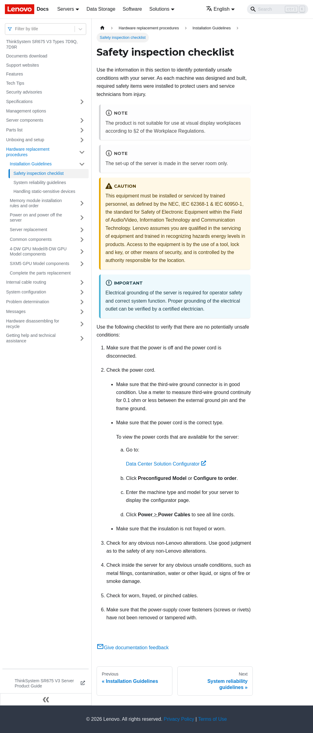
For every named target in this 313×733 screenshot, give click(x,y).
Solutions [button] (159, 9)
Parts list (14, 129)
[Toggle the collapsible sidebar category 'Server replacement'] (82, 230)
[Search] (277, 9)
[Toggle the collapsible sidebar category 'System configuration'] (82, 292)
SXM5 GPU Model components (39, 263)
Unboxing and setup (25, 139)
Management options (26, 111)
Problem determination (27, 301)
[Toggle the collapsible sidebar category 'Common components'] (82, 240)
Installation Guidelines (31, 163)
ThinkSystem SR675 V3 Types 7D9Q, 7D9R (42, 44)
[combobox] (15, 28)
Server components (24, 120)
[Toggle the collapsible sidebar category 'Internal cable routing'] (82, 282)
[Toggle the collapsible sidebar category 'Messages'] (82, 312)
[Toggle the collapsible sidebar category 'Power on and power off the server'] (82, 218)
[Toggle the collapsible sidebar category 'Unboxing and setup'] (82, 140)
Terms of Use (212, 719)
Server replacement (28, 229)
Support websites (22, 65)
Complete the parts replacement (40, 273)
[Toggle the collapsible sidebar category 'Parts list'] (82, 130)
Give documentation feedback (133, 647)
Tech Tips (15, 83)
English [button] (218, 9)
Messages (16, 311)
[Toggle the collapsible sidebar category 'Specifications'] (82, 102)
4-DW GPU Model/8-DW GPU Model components (38, 251)
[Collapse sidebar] (46, 699)
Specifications (19, 101)
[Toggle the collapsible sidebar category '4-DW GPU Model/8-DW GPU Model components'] (82, 252)
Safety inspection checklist (38, 173)
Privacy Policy (179, 719)
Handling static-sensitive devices (44, 191)
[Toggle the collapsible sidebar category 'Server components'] (82, 120)
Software (132, 9)
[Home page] (102, 28)
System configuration (26, 291)
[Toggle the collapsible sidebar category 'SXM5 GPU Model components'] (82, 264)
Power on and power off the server (36, 217)
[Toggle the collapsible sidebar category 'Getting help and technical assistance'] (82, 338)
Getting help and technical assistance (31, 338)
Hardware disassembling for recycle (32, 324)
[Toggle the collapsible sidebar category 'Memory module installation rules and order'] (82, 203)
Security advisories (24, 92)
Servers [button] (65, 9)
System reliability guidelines (39, 182)
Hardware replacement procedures (28, 152)
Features (14, 74)
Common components (31, 239)
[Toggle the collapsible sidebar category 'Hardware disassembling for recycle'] (82, 324)
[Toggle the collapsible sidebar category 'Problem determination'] (82, 302)
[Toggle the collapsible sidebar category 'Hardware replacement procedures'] (82, 152)
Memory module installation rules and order (36, 203)
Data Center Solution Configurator (166, 463)
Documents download (26, 55)
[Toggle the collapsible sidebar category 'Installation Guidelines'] (82, 164)
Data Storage (101, 9)
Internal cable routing (26, 282)
